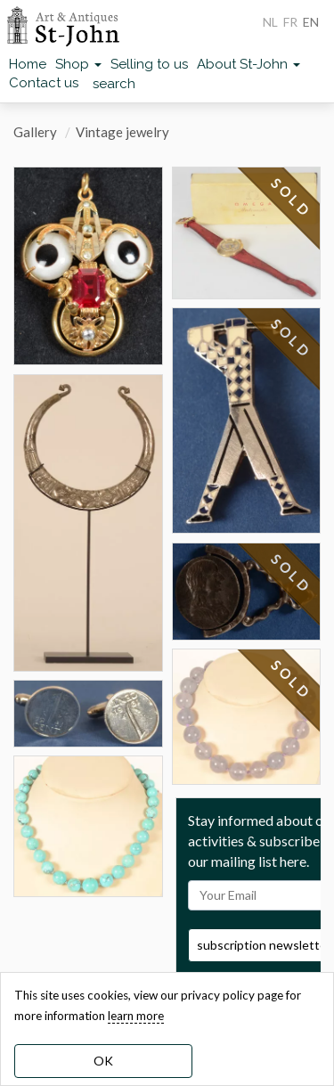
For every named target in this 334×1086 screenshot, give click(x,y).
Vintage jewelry (122, 132)
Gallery (35, 132)
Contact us (43, 83)
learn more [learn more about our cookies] (136, 1015)
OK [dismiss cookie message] (103, 1060)
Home (27, 64)
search (114, 84)
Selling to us (149, 64)
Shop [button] (78, 64)
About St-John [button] (248, 64)
